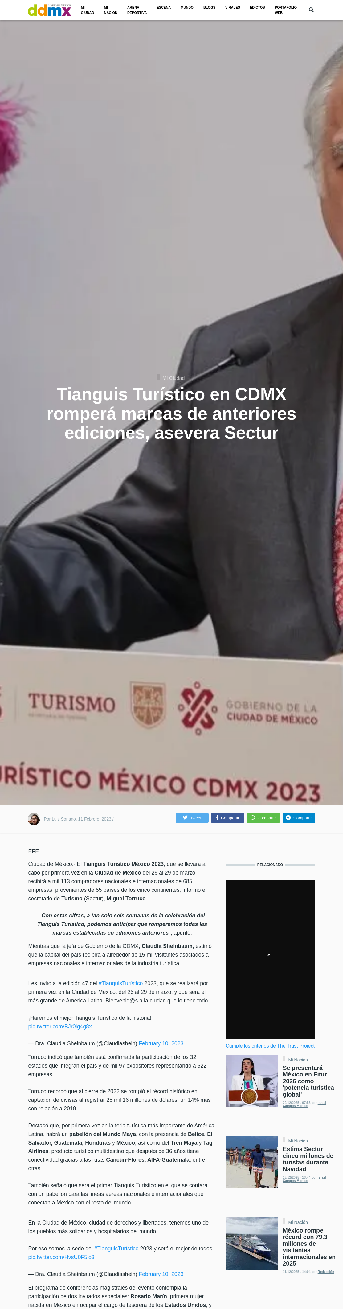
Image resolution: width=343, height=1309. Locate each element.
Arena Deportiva (137, 10)
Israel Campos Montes (304, 1104)
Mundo (187, 7)
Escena (164, 7)
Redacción (326, 1272)
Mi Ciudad (173, 378)
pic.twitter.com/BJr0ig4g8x (60, 1026)
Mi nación (110, 10)
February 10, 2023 (161, 1043)
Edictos (257, 7)
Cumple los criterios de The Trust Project (270, 1045)
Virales (232, 7)
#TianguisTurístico (121, 983)
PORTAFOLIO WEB (286, 10)
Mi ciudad (87, 10)
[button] (192, 818)
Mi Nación (298, 1060)
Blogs (209, 7)
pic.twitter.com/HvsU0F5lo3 (61, 1257)
